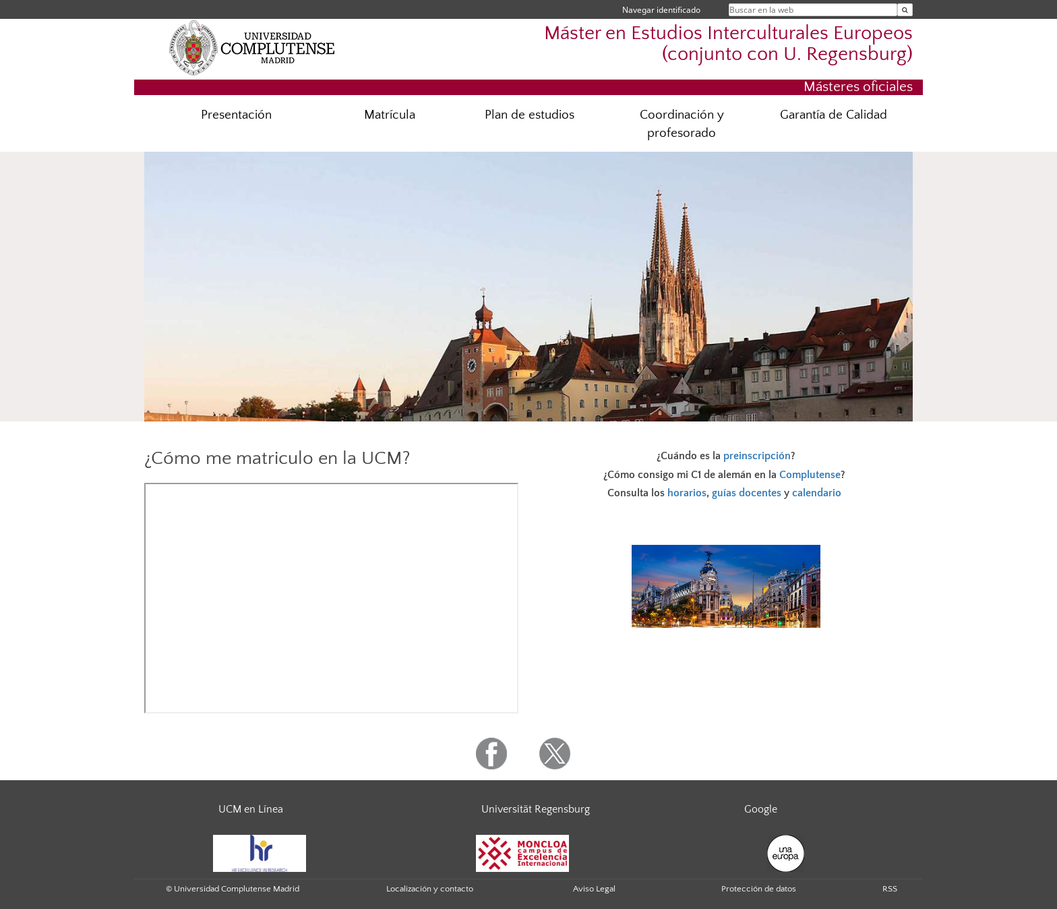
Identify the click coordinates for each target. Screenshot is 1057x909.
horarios (686, 493)
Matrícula (389, 115)
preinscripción (757, 456)
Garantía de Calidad (833, 115)
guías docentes (746, 493)
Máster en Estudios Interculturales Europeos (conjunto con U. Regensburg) (728, 44)
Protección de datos (758, 888)
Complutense (810, 475)
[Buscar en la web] (905, 9)
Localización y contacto (429, 888)
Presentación (236, 115)
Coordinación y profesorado (682, 124)
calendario (816, 493)
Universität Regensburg (535, 809)
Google (760, 809)
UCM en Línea (250, 809)
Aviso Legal (594, 888)
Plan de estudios (529, 115)
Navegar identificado (661, 10)
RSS (889, 888)
